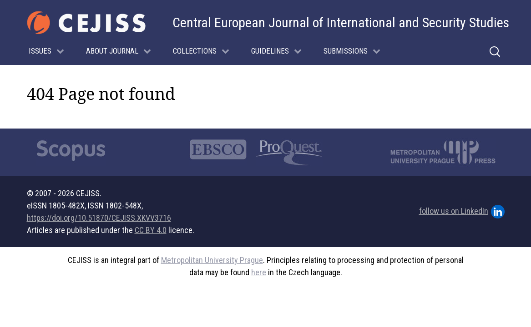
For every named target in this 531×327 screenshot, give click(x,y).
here (258, 272)
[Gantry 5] (86, 22)
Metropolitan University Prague (212, 260)
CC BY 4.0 (151, 230)
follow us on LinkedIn (462, 211)
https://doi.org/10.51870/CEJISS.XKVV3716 (99, 218)
